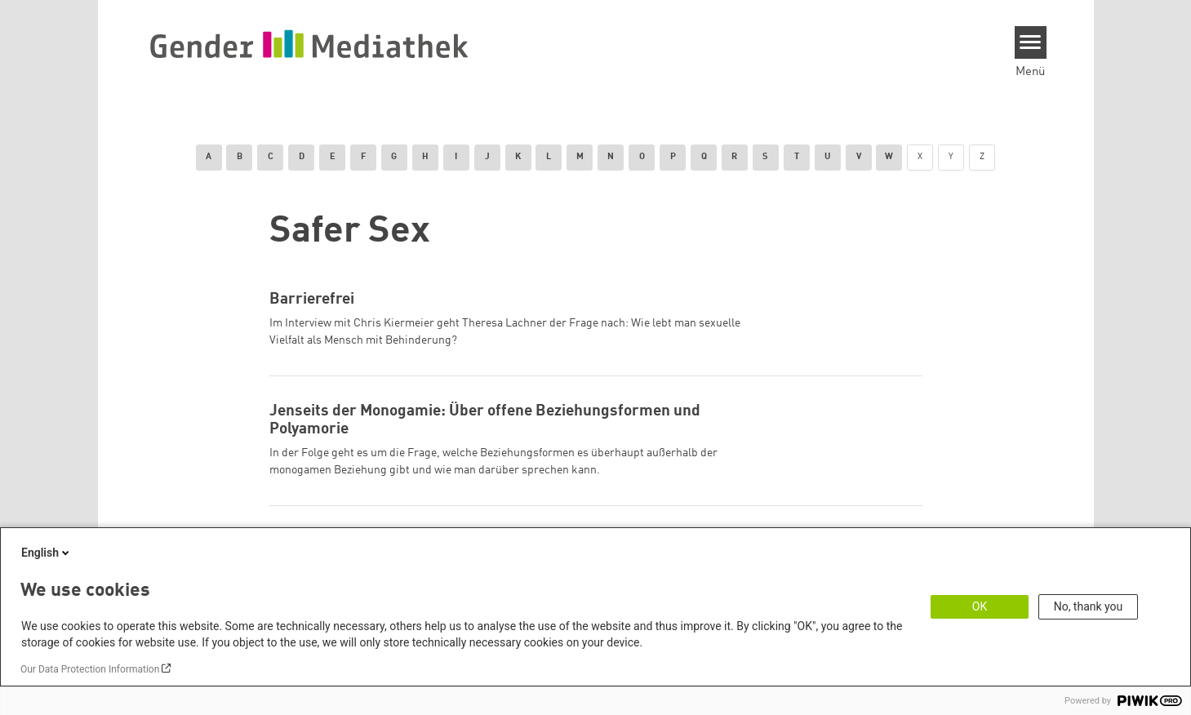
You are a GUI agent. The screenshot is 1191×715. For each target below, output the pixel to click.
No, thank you (1088, 606)
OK (979, 606)
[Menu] (1031, 42)
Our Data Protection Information (89, 669)
